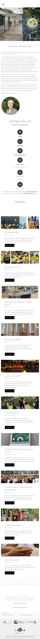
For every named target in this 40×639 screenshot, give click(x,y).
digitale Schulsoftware (31, 191)
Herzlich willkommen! (15, 596)
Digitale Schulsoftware (26, 598)
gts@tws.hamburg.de (28, 193)
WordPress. (24, 607)
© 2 (2, 520)
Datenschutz (15, 636)
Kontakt (23, 599)
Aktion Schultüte (12, 412)
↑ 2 (21, 615)
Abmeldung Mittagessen (20, 155)
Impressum (31, 599)
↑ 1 (1, 615)
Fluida (19, 607)
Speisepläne (20, 145)
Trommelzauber (12, 560)
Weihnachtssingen (13, 339)
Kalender (20, 136)
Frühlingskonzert (12, 232)
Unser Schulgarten (13, 525)
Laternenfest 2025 (13, 376)
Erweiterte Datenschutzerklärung (26, 636)
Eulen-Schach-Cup (13, 267)
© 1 (1, 482)
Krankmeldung (20, 164)
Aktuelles (26, 596)
